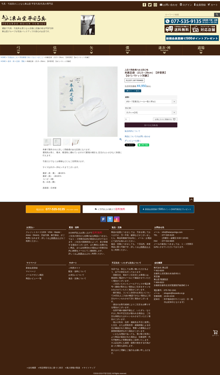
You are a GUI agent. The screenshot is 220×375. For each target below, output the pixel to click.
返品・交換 (117, 227)
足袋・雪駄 (20, 61)
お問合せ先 (159, 227)
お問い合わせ (168, 5)
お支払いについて (76, 275)
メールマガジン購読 (34, 275)
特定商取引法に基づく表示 (51, 367)
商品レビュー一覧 (34, 278)
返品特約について (132, 131)
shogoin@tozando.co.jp (174, 293)
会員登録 (200, 5)
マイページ (31, 263)
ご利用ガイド (55, 238)
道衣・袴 (11, 61)
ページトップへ (191, 199)
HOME (3, 57)
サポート (73, 263)
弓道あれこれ (13, 57)
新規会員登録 (32, 268)
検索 (217, 15)
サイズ (128, 108)
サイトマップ (89, 367)
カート (213, 5)
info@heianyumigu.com (172, 232)
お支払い (30, 227)
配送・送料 (74, 227)
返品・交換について (77, 278)
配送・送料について (77, 271)
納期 (127, 97)
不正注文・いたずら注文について (126, 263)
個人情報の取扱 (73, 367)
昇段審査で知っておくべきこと (31, 57)
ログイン (186, 5)
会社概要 (158, 263)
